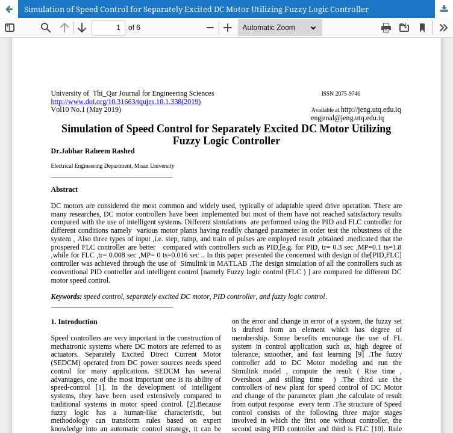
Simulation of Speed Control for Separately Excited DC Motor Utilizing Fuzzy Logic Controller (196, 9)
